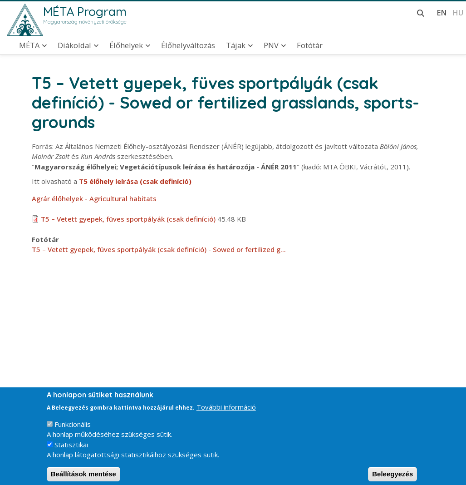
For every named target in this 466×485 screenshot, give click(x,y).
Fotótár (310, 45)
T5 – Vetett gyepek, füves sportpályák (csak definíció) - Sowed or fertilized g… (159, 249)
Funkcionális (72, 430)
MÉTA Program (85, 11)
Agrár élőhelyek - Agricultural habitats (94, 198)
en (442, 12)
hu (457, 12)
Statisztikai (71, 450)
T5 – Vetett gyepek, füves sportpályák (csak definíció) (128, 218)
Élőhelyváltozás (188, 45)
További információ (226, 413)
